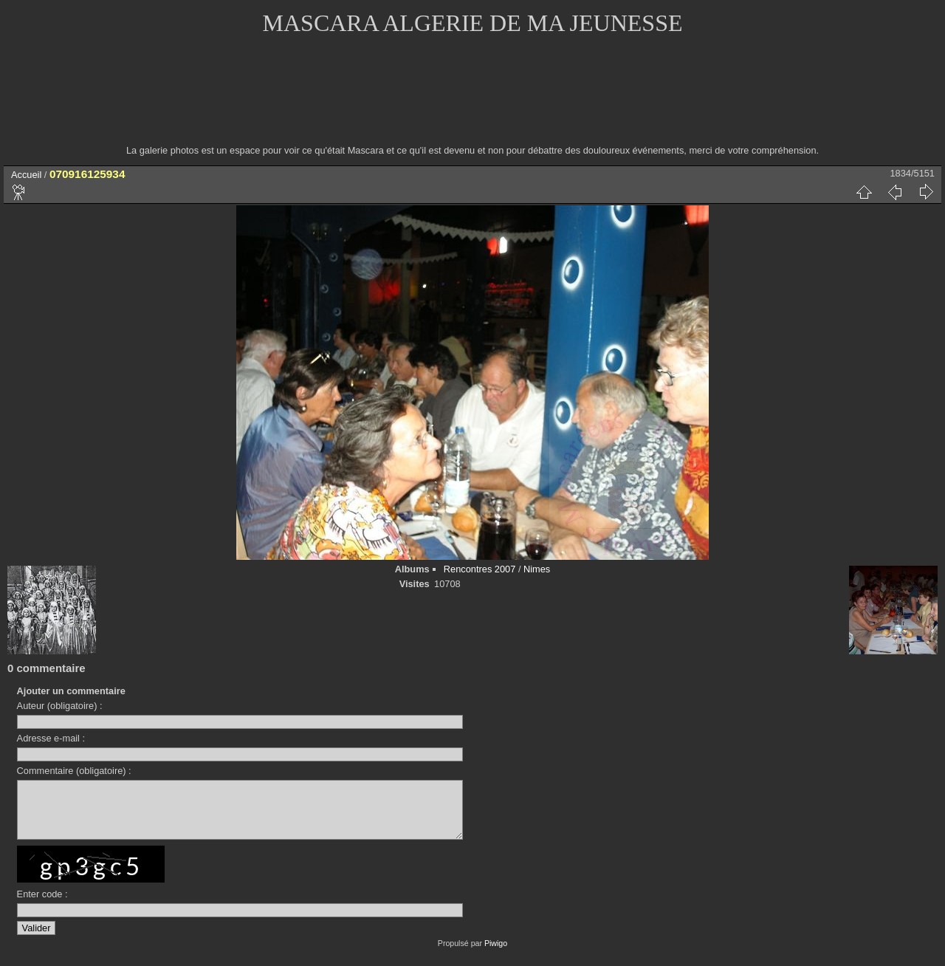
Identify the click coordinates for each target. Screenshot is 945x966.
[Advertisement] (472, 99)
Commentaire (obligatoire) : (74, 770)
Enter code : (42, 905)
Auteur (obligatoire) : (60, 705)
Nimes (536, 569)
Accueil (26, 174)
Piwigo (495, 954)
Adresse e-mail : (51, 738)
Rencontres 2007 (479, 569)
